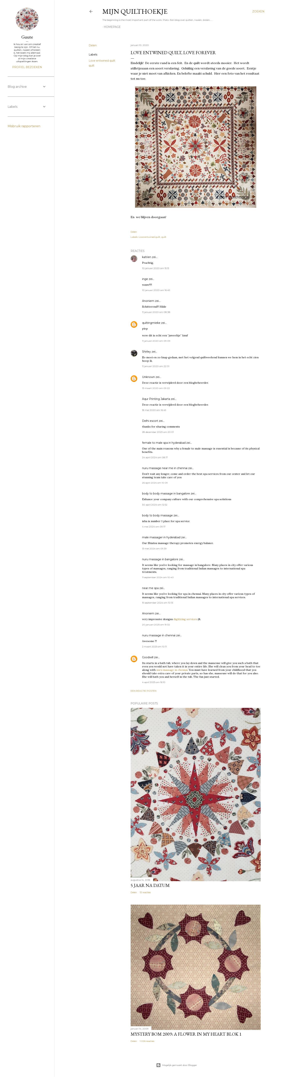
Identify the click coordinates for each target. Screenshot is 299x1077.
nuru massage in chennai (158, 635)
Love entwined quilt (102, 60)
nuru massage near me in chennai (164, 468)
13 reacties (145, 892)
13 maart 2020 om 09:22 (156, 388)
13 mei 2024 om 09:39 (154, 548)
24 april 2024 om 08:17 (155, 457)
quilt (91, 65)
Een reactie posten (143, 690)
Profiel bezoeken (27, 67)
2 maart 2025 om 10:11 (154, 646)
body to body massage (157, 515)
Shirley (146, 351)
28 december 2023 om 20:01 (158, 432)
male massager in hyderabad (161, 537)
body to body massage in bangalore (166, 493)
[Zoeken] (258, 11)
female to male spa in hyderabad (164, 442)
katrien (146, 257)
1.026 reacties (147, 1041)
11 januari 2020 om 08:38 (156, 312)
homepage (112, 27)
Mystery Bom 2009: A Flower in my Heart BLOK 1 (186, 1034)
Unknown (148, 377)
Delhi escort (150, 421)
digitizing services (185, 619)
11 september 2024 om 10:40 (158, 577)
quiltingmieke (151, 323)
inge (145, 279)
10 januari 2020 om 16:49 (156, 290)
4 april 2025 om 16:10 (153, 682)
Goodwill (147, 657)
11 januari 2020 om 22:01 (155, 366)
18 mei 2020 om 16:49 (154, 410)
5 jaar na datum (150, 885)
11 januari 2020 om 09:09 (156, 340)
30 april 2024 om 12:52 (154, 504)
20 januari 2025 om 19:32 (156, 624)
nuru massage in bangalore (160, 559)
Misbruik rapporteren (24, 126)
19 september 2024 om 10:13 (157, 602)
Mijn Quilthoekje (134, 11)
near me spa (150, 588)
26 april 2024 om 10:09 (155, 482)
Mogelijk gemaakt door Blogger (176, 1065)
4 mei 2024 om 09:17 (154, 526)
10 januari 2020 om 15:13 (155, 268)
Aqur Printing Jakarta (156, 399)
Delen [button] (93, 45)
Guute (27, 37)
